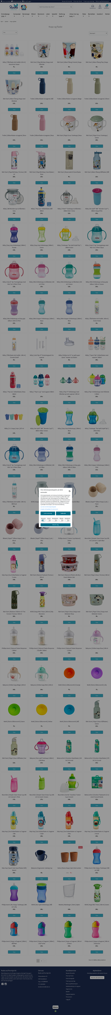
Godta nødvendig (48, 513)
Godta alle (63, 513)
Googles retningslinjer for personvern (49, 509)
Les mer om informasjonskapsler (48, 506)
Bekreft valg (55, 524)
